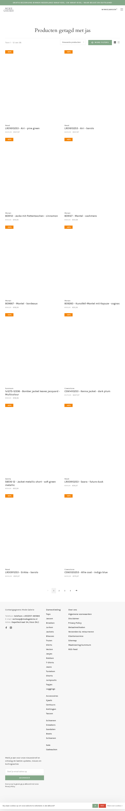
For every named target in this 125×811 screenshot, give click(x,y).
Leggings (50, 689)
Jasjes (49, 653)
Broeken (50, 623)
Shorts (49, 675)
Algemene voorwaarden (80, 614)
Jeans (49, 667)
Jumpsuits (51, 680)
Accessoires (52, 696)
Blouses (50, 636)
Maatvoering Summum (79, 645)
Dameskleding (53, 609)
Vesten (49, 649)
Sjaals (49, 700)
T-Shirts (50, 662)
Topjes (49, 684)
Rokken (50, 658)
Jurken (49, 627)
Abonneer (24, 778)
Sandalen (50, 729)
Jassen (49, 618)
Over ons (72, 609)
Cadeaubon (51, 749)
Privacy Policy (75, 623)
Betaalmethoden (76, 627)
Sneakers (51, 725)
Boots (49, 733)
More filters (100, 42)
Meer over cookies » (114, 806)
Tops (48, 614)
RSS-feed (73, 649)
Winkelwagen (109, 9)
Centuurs (50, 704)
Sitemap (72, 640)
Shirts (49, 645)
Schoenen (51, 720)
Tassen (49, 713)
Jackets (50, 631)
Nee (102, 806)
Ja (95, 806)
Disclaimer (73, 618)
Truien (49, 640)
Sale (48, 745)
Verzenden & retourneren (81, 631)
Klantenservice (75, 636)
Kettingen (51, 709)
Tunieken (50, 671)
